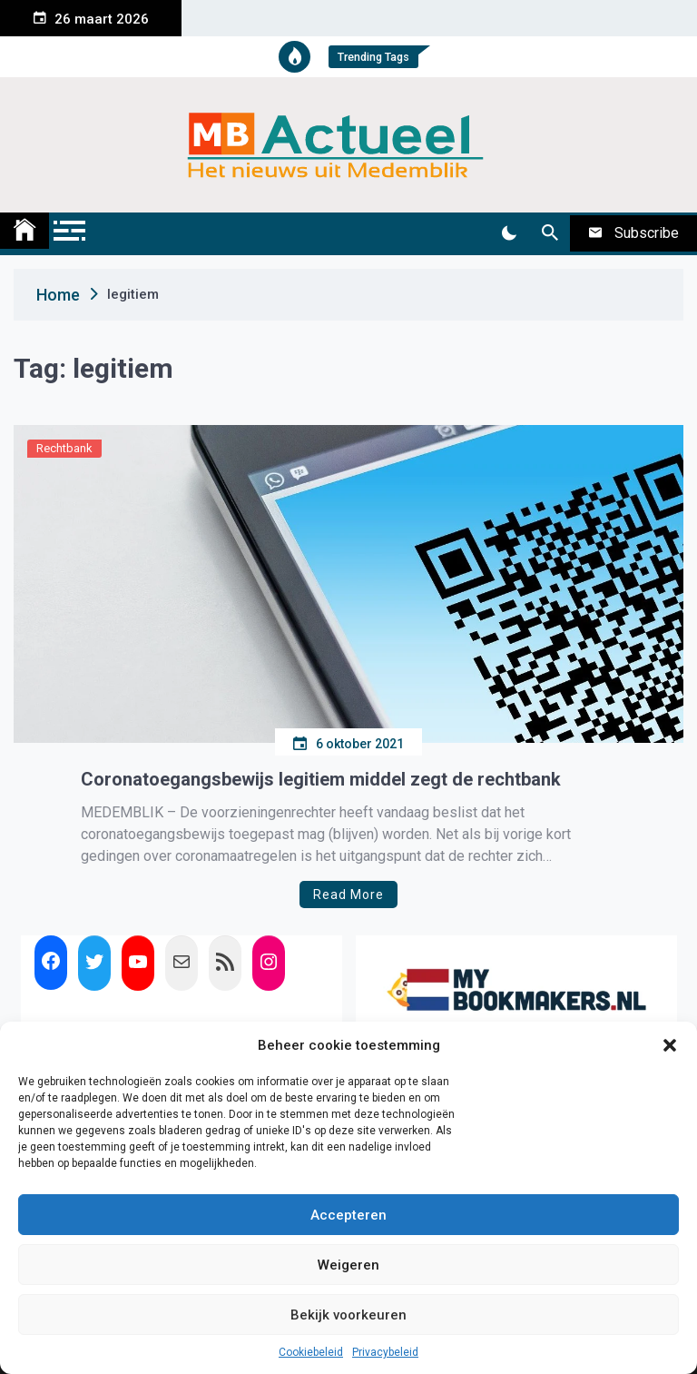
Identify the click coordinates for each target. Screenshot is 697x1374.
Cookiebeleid (311, 1352)
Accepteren (348, 1215)
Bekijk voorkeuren (348, 1315)
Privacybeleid (385, 1352)
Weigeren (348, 1265)
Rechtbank (64, 448)
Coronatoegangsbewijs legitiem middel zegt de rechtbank (321, 779)
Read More (348, 894)
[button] (670, 1045)
